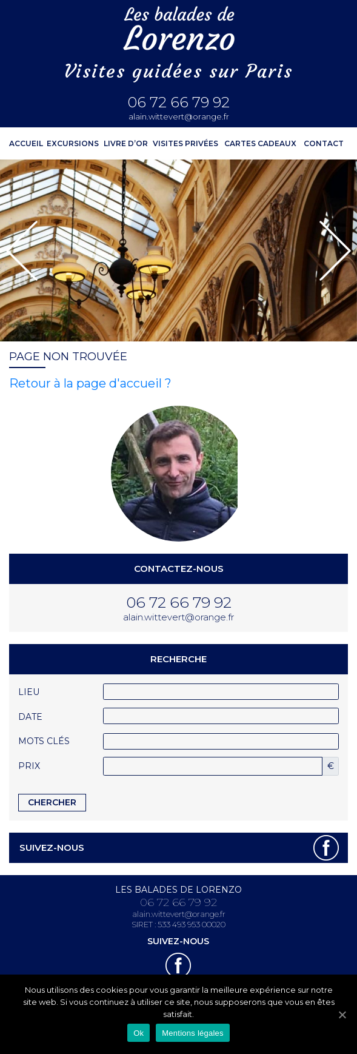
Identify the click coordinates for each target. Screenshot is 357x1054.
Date (30, 716)
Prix (29, 765)
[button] (22, 251)
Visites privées (185, 143)
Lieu (28, 691)
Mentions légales (193, 1033)
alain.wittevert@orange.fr (178, 116)
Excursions (73, 143)
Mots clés (44, 741)
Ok (138, 1033)
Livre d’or (126, 143)
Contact (324, 143)
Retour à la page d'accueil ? (90, 383)
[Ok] (342, 1015)
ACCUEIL (26, 143)
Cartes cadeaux (260, 143)
